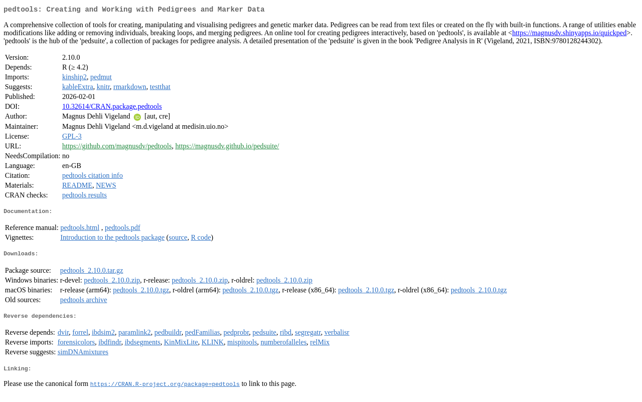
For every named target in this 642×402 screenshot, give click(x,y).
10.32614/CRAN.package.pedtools (112, 108)
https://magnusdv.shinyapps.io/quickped (569, 34)
